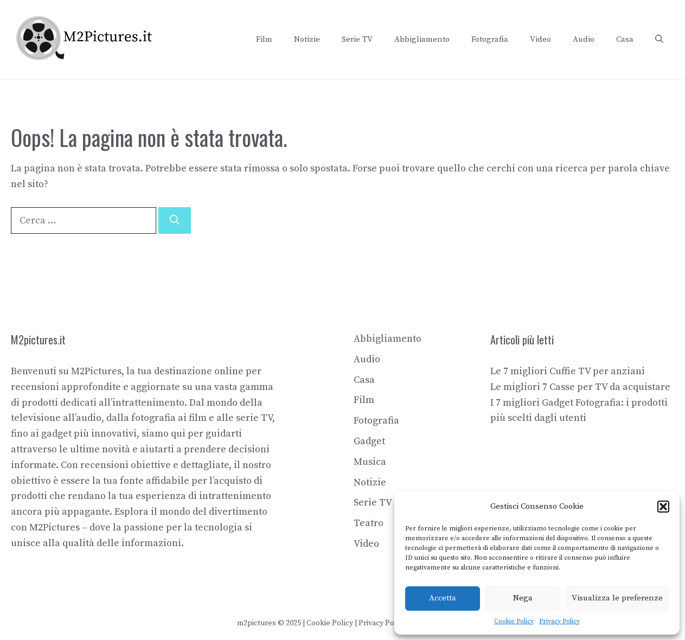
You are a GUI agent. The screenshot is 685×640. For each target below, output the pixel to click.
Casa (624, 39)
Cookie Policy (514, 621)
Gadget (369, 441)
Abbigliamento (422, 39)
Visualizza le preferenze (617, 598)
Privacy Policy (559, 621)
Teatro (368, 523)
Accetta (442, 598)
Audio (583, 39)
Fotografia (489, 39)
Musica (370, 462)
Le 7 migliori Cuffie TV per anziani (567, 371)
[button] (663, 506)
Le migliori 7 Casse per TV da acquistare (580, 387)
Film (264, 39)
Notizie (307, 39)
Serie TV (357, 39)
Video (540, 39)
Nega (523, 598)
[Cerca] (174, 220)
